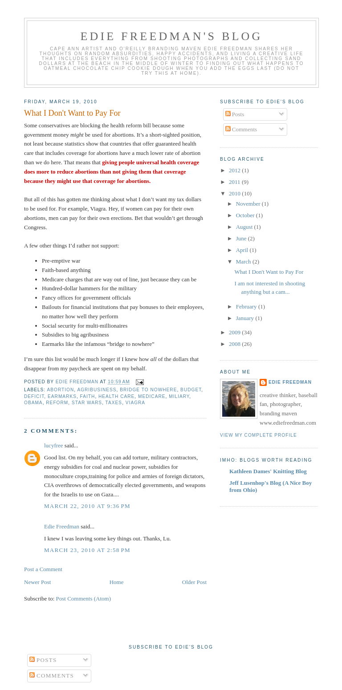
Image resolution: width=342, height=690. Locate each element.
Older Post (194, 582)
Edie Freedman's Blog (171, 36)
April (243, 250)
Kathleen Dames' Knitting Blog (268, 471)
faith (87, 396)
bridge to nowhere (148, 389)
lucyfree (53, 445)
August (245, 226)
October (246, 215)
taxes (114, 402)
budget (190, 389)
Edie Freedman (61, 526)
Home (117, 582)
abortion (60, 389)
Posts (234, 114)
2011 (235, 182)
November (249, 203)
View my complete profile (258, 435)
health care (116, 396)
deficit (34, 396)
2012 (235, 170)
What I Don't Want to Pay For (268, 271)
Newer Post (37, 582)
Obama (33, 402)
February (247, 306)
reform (57, 402)
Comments (241, 129)
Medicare (152, 396)
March (244, 261)
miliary (179, 396)
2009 (235, 332)
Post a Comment (43, 569)
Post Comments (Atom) (83, 598)
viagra (135, 402)
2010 (235, 193)
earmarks (62, 396)
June (242, 238)
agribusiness (96, 389)
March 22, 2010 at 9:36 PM (87, 506)
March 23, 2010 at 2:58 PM (87, 550)
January (246, 318)
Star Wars (87, 402)
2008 (235, 344)
